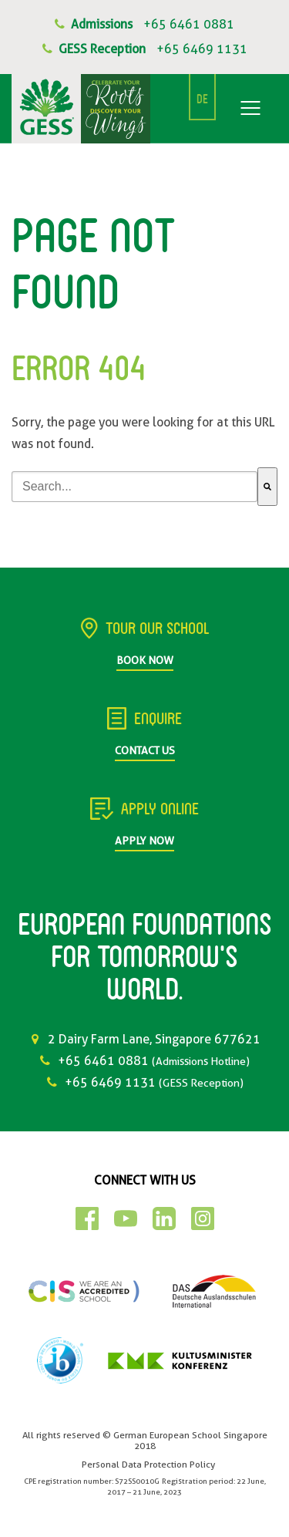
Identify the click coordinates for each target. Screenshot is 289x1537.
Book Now (144, 660)
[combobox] (134, 486)
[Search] (267, 486)
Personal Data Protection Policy (148, 1464)
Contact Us (145, 750)
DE (202, 100)
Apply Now (144, 840)
